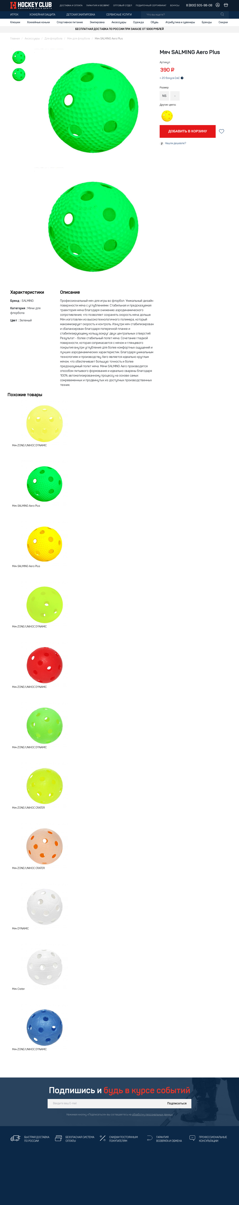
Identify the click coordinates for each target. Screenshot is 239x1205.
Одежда (138, 22)
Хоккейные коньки (38, 22)
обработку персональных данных (152, 1114)
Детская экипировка (80, 14)
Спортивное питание (70, 22)
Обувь (155, 22)
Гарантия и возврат (97, 5)
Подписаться (177, 1103)
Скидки (223, 22)
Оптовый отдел (122, 5)
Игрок (14, 14)
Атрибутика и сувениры (180, 22)
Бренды (207, 22)
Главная (15, 38)
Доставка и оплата (71, 5)
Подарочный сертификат (151, 5)
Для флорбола (53, 38)
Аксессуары (118, 22)
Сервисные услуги (119, 14)
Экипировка (97, 22)
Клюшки (15, 22)
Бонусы (174, 5)
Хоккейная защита (42, 14)
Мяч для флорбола (78, 38)
